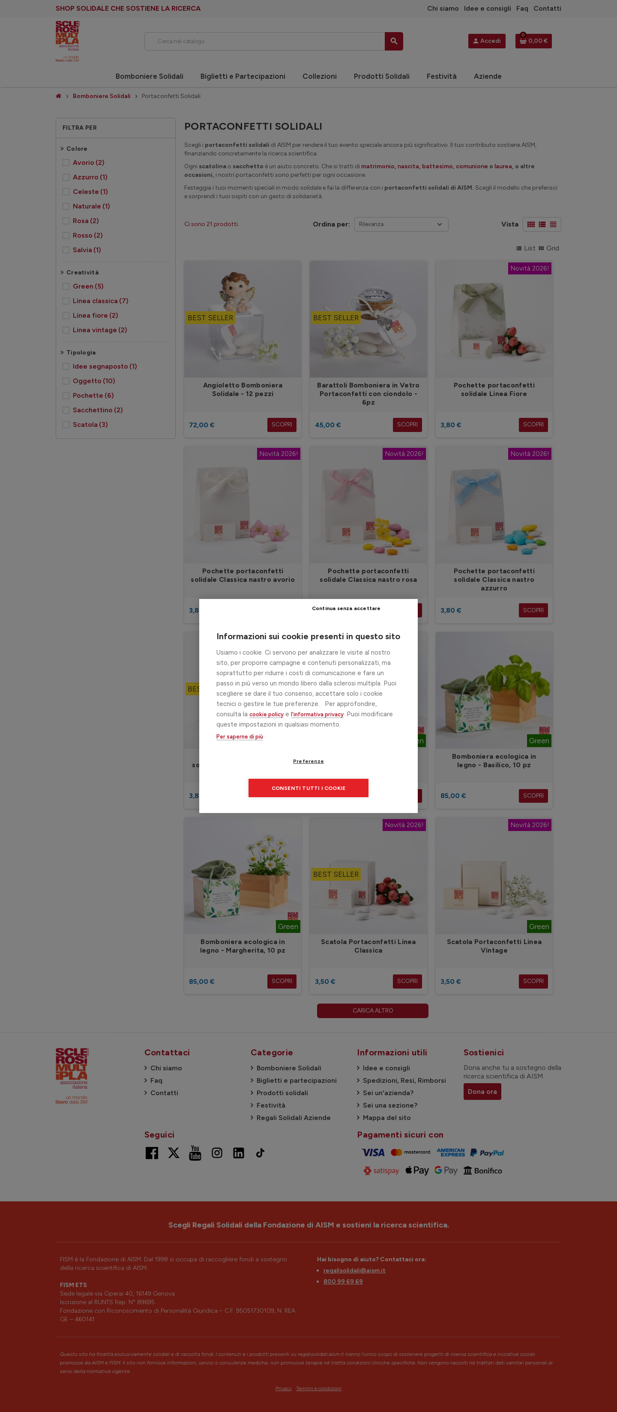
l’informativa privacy (317, 727)
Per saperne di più (239, 750)
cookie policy (266, 727)
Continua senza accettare (366, 621)
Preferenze (259, 775)
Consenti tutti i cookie (360, 775)
